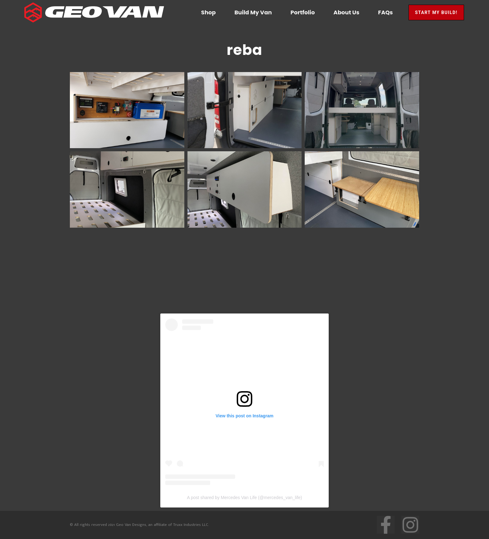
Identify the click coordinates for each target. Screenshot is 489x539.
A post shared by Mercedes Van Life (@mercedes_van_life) (244, 497)
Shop (208, 12)
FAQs (385, 12)
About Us (346, 12)
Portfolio (303, 12)
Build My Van (253, 12)
